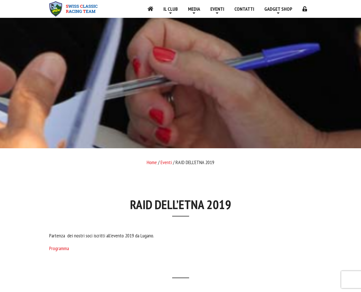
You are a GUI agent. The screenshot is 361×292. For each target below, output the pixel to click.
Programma (59, 248)
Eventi (217, 9)
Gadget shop (278, 9)
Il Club (170, 9)
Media (194, 9)
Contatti (244, 9)
